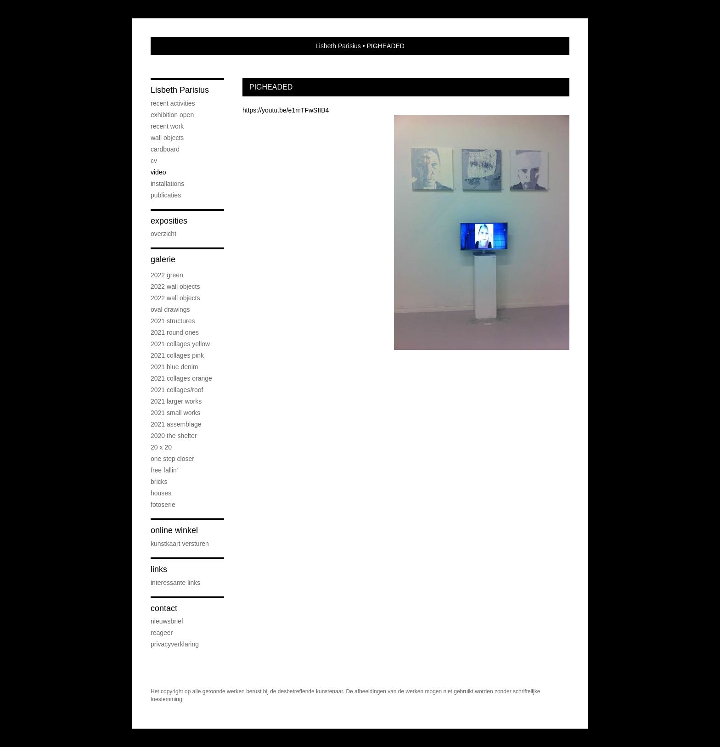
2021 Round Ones (175, 332)
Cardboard (165, 149)
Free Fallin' (164, 470)
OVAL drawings (170, 309)
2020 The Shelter (174, 435)
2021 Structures (173, 321)
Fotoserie (163, 504)
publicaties (166, 195)
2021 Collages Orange (181, 378)
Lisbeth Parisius (338, 46)
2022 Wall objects (175, 286)
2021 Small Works (175, 412)
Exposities (169, 220)
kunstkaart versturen (180, 543)
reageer (162, 632)
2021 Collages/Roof (177, 389)
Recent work (167, 126)
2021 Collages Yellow (180, 344)
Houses (161, 493)
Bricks (159, 481)
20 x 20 (161, 447)
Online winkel (174, 530)
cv (154, 160)
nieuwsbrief (167, 621)
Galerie (163, 259)
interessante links (175, 582)
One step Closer (172, 458)
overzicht (163, 233)
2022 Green (167, 275)
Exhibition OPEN (172, 114)
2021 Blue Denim (174, 367)
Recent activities (173, 103)
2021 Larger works (176, 401)
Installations (167, 183)
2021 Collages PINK (177, 355)
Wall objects (167, 137)
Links (159, 569)
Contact (164, 608)
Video (158, 172)
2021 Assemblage (176, 424)
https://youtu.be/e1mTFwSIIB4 (285, 110)
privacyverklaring (175, 644)
